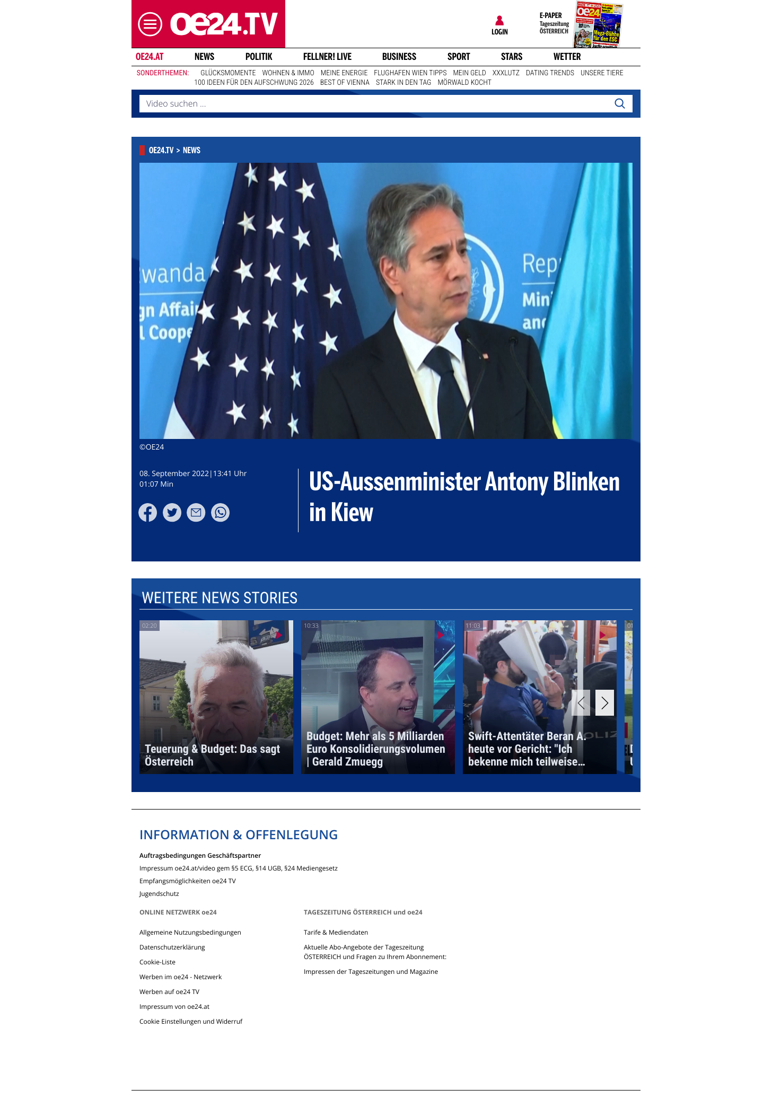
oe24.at (149, 56)
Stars (512, 56)
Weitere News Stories (219, 598)
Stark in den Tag (404, 82)
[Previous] (581, 703)
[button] (147, 24)
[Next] (604, 703)
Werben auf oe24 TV (169, 991)
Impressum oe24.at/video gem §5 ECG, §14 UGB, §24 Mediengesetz (238, 868)
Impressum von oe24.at (174, 1006)
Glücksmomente (228, 73)
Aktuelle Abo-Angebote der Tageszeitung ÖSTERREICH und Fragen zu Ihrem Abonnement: (375, 952)
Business (399, 56)
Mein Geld (469, 73)
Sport (459, 56)
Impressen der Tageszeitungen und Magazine (371, 971)
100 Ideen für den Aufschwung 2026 (253, 82)
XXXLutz (506, 73)
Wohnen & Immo (288, 73)
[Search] (620, 103)
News (204, 56)
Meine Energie (344, 73)
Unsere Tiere (602, 73)
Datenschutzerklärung (172, 947)
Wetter (567, 56)
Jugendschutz (159, 893)
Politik (259, 56)
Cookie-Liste (157, 961)
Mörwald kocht (464, 82)
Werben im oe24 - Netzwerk (180, 976)
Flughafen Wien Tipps (410, 73)
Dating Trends (550, 73)
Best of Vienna (345, 82)
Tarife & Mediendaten (336, 932)
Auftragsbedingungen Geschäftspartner (200, 855)
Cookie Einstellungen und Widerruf (190, 1021)
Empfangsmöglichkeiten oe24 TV (187, 880)
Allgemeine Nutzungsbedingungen (190, 932)
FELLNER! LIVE (327, 56)
